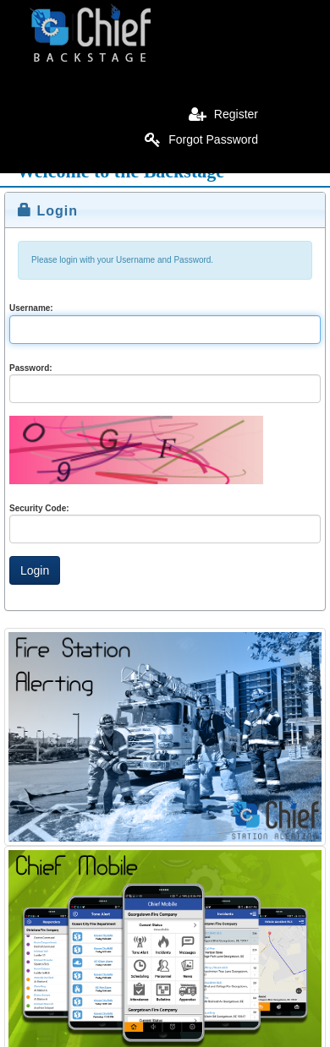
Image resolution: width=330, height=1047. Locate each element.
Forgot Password (201, 139)
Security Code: (39, 508)
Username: (31, 308)
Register (223, 114)
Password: (30, 368)
